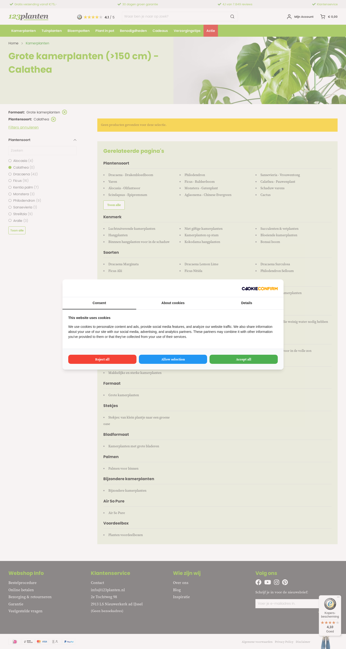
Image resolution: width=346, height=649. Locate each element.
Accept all (243, 359)
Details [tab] (246, 303)
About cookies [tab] (173, 303)
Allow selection (173, 359)
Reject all (102, 359)
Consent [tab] (99, 303)
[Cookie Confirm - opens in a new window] (260, 288)
